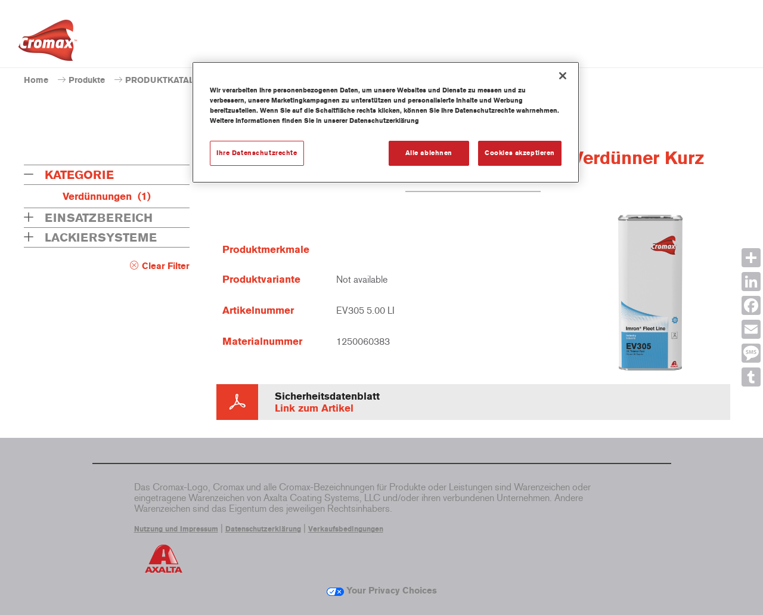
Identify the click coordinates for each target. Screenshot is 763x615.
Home (36, 80)
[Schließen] (563, 76)
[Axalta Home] (47, 43)
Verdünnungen (107, 196)
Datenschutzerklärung (263, 529)
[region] (385, 122)
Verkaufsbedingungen (345, 529)
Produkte (87, 80)
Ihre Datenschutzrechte (256, 153)
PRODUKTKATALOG (166, 80)
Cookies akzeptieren (520, 153)
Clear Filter (166, 266)
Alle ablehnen (428, 153)
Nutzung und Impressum (176, 529)
